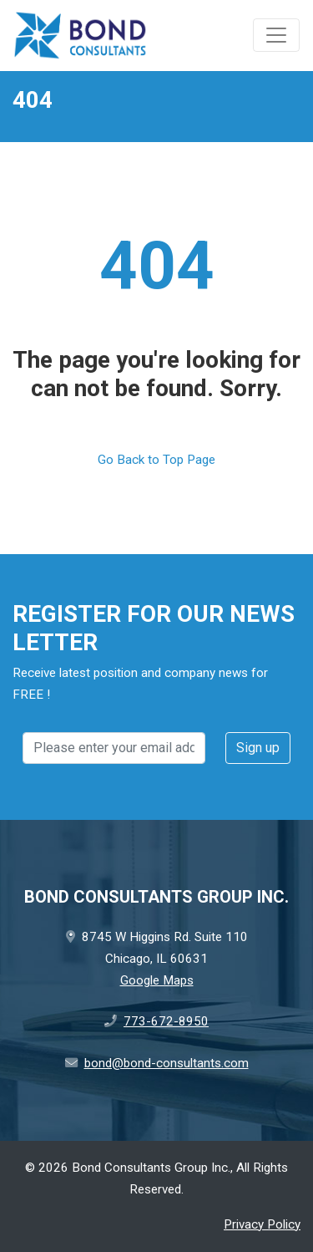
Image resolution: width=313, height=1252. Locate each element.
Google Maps (157, 980)
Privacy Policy (262, 1224)
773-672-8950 (166, 1021)
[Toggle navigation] (276, 35)
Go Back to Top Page (156, 459)
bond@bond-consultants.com (166, 1063)
